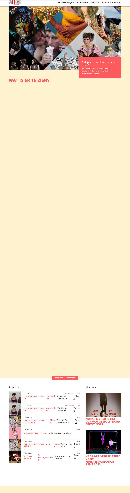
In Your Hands (28, 457)
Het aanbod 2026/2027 (88, 2)
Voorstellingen (66, 2)
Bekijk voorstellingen (90, 73)
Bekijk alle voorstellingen (65, 377)
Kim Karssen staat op (34, 397)
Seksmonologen (33, 433)
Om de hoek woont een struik (35, 421)
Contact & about (111, 2)
